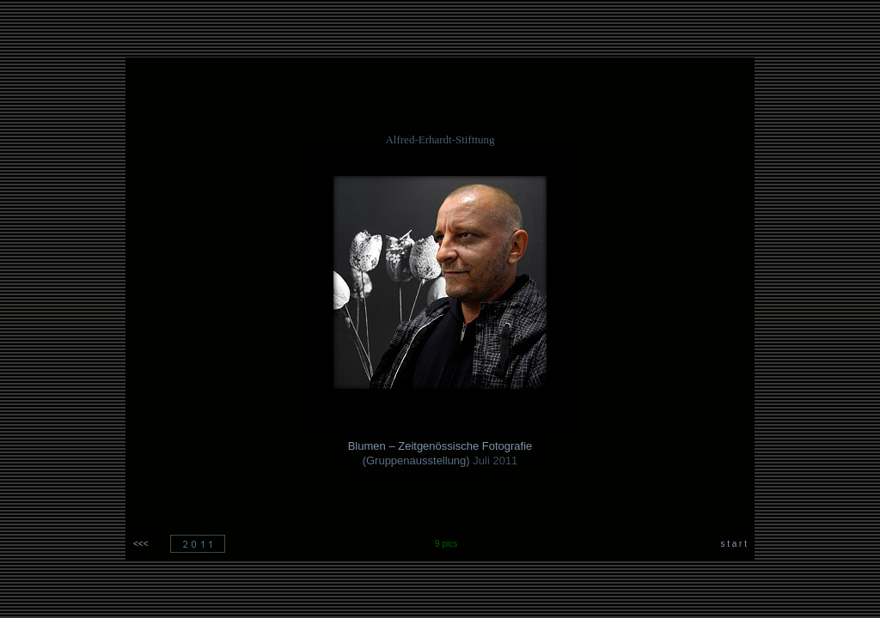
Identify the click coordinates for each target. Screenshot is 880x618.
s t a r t (733, 543)
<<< (141, 543)
